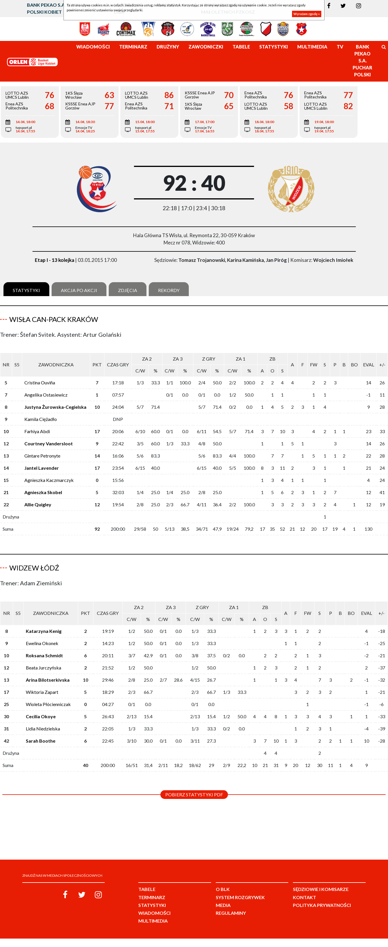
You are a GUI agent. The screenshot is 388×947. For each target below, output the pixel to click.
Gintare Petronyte (42, 455)
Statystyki (26, 290)
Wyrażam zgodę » (306, 14)
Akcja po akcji (79, 290)
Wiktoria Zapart (42, 687)
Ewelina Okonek (42, 638)
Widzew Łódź (34, 567)
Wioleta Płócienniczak (48, 699)
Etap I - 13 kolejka (54, 260)
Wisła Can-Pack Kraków (53, 319)
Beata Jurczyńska (43, 663)
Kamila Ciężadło (40, 419)
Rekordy (169, 290)
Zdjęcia (127, 290)
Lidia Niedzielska (43, 724)
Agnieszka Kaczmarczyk (49, 480)
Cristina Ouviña (39, 382)
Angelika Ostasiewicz (46, 394)
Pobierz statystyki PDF (194, 790)
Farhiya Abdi (37, 431)
